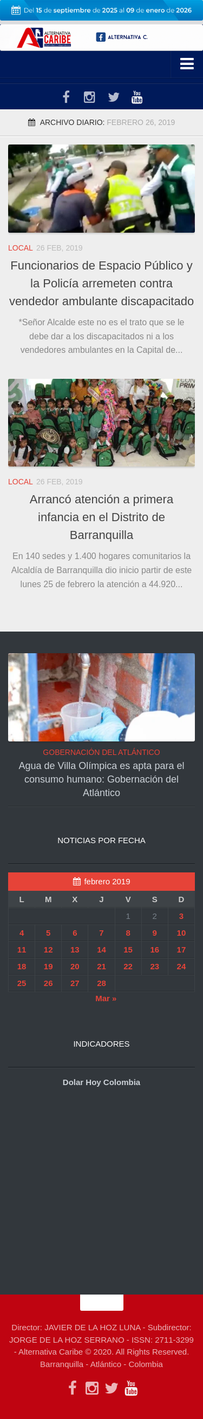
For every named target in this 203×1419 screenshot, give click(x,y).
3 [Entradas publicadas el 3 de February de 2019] (181, 916)
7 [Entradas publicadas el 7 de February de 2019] (101, 932)
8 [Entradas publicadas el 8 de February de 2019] (128, 932)
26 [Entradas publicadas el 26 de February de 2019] (48, 983)
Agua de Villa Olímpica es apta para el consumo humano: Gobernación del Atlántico (102, 779)
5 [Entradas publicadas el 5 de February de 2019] (48, 932)
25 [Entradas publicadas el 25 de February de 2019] (22, 983)
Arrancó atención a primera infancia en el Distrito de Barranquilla (101, 517)
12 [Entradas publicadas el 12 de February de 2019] (48, 949)
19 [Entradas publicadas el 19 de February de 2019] (48, 966)
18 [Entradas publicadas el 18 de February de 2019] (22, 966)
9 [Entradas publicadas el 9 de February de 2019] (155, 932)
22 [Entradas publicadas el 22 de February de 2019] (128, 966)
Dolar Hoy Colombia (101, 1082)
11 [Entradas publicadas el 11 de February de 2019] (22, 949)
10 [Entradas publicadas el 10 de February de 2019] (181, 932)
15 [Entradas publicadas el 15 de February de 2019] (128, 949)
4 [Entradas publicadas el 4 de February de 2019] (21, 932)
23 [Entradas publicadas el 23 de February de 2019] (154, 966)
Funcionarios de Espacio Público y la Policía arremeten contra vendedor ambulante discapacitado (101, 283)
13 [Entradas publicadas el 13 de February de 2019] (75, 949)
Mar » (105, 998)
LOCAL (20, 248)
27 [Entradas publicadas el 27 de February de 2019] (75, 983)
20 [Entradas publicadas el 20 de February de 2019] (75, 966)
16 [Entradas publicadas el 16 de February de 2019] (154, 949)
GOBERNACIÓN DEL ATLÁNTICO (101, 752)
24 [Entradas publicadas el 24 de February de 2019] (181, 966)
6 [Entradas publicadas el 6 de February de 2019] (75, 932)
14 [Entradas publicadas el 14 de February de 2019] (101, 949)
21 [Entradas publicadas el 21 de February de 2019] (101, 966)
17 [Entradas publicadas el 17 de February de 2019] (181, 949)
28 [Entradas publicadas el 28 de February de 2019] (101, 983)
